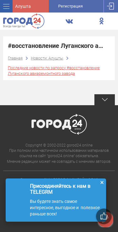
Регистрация (70, 6)
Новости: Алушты (47, 58)
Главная (15, 58)
